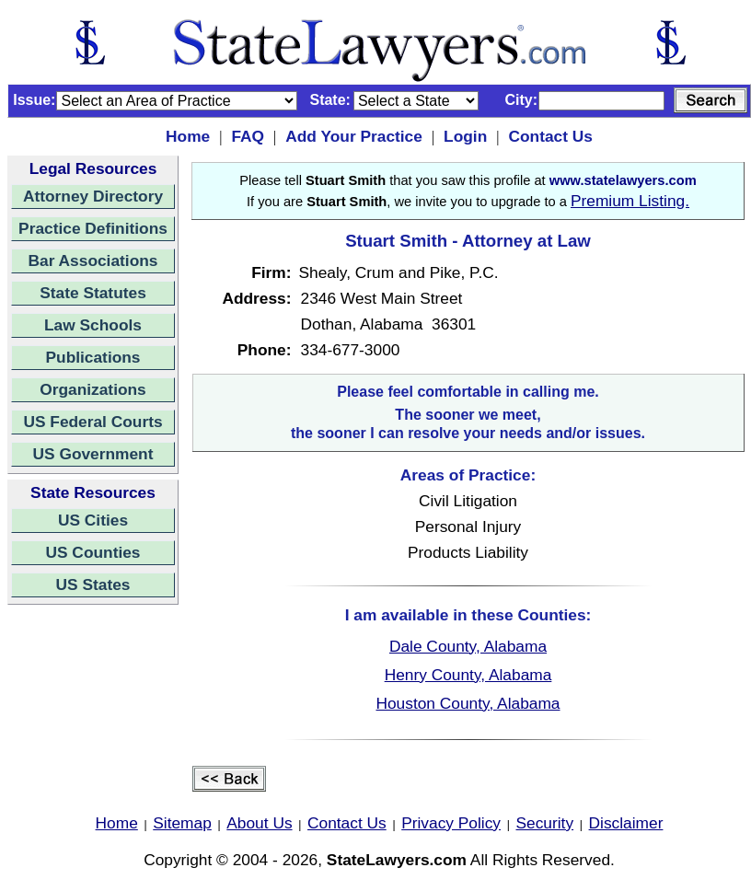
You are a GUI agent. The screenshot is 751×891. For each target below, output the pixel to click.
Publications (92, 357)
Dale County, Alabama (468, 646)
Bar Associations (93, 260)
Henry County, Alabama (468, 674)
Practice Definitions (93, 228)
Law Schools (93, 325)
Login (465, 136)
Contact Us (550, 136)
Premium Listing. (630, 200)
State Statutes (93, 293)
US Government (93, 454)
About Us (259, 823)
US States (93, 584)
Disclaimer (626, 823)
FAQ (247, 136)
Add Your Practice (353, 136)
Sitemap (182, 823)
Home (188, 136)
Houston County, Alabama (468, 703)
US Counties (92, 552)
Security (545, 823)
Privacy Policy (451, 823)
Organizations (93, 389)
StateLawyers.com (397, 859)
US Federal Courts (92, 421)
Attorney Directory (93, 196)
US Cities (93, 520)
